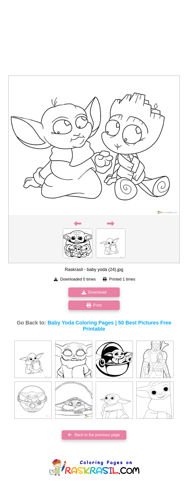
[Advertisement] (94, 39)
